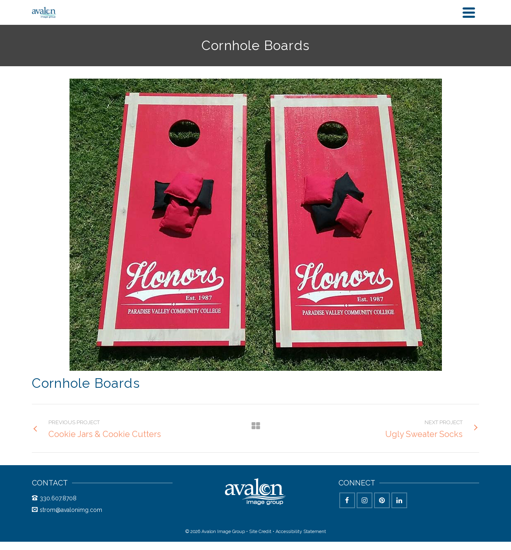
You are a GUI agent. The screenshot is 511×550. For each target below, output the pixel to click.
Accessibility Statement (301, 531)
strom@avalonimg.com (67, 510)
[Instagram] (364, 500)
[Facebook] (347, 500)
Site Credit (260, 531)
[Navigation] (468, 12)
